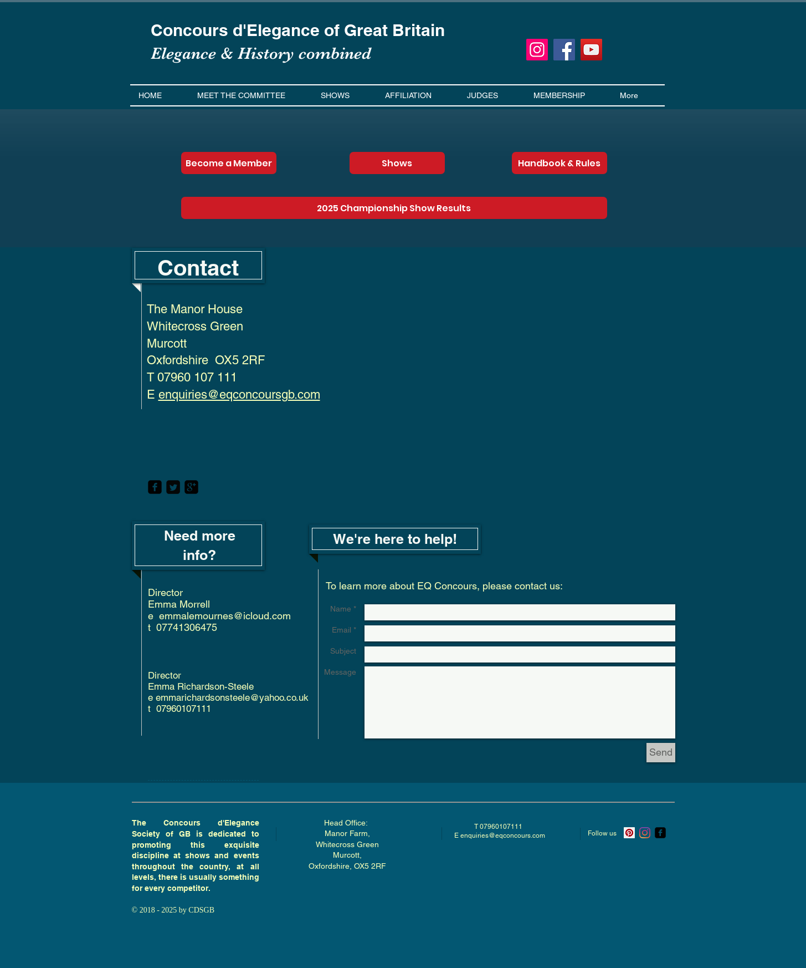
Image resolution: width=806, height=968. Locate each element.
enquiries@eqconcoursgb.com (239, 394)
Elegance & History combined (261, 53)
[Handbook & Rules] (559, 163)
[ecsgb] (660, 832)
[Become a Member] (228, 163)
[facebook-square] (155, 487)
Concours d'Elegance (237, 30)
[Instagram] (537, 49)
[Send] (660, 752)
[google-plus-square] (191, 487)
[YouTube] (591, 49)
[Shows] (397, 163)
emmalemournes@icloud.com (225, 615)
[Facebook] (564, 49)
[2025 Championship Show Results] (394, 208)
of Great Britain (384, 30)
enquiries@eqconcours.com (502, 835)
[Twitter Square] (173, 487)
